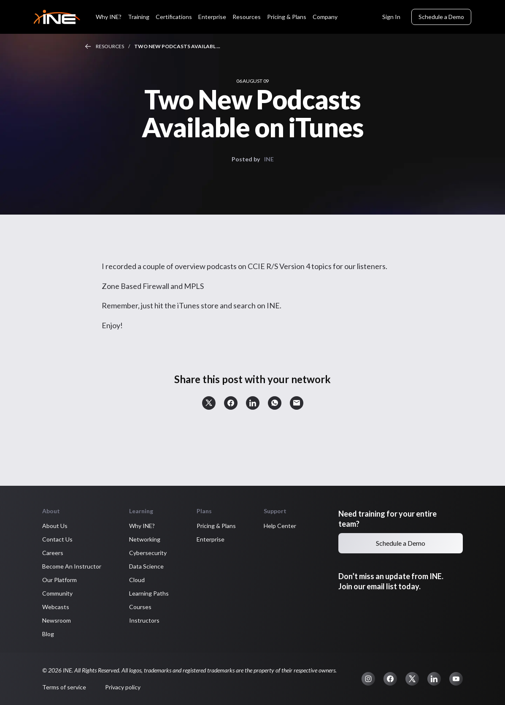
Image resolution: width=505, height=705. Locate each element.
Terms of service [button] (64, 687)
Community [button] (57, 593)
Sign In (391, 16)
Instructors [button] (144, 620)
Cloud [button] (137, 579)
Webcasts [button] (55, 606)
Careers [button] (52, 552)
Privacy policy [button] (122, 687)
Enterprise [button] (210, 539)
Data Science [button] (146, 566)
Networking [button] (144, 539)
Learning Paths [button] (149, 593)
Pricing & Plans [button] (216, 525)
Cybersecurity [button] (148, 552)
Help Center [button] (280, 525)
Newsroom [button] (56, 620)
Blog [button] (48, 633)
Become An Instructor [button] (71, 566)
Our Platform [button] (59, 579)
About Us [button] (55, 525)
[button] (209, 403)
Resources (110, 46)
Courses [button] (140, 606)
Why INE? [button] (142, 525)
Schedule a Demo (441, 16)
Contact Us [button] (57, 539)
